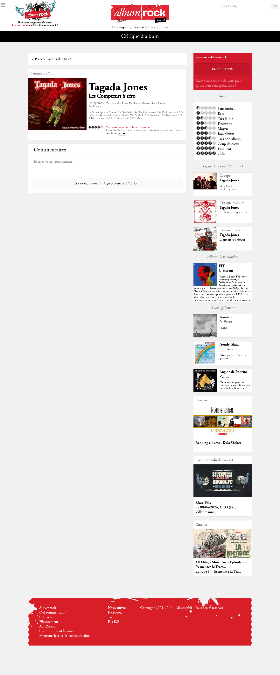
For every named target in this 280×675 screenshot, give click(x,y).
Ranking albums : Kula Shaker (218, 443)
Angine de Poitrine (233, 372)
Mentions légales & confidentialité (64, 636)
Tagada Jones (117, 87)
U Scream (226, 270)
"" (222, 291)
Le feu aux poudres (233, 212)
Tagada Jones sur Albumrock (222, 166)
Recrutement (48, 622)
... (196, 447)
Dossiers (138, 27)
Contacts (45, 617)
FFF (222, 266)
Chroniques (120, 27)
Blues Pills (203, 502)
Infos (151, 27)
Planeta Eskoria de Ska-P (53, 59)
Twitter (113, 617)
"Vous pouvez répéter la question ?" (233, 356)
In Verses (226, 322)
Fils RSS (114, 622)
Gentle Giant (229, 344)
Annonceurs (48, 626)
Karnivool (227, 317)
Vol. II (224, 376)
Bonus (163, 27)
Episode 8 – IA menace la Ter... (218, 571)
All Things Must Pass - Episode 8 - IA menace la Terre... (221, 564)
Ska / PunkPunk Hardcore (228, 187)
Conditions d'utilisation (56, 631)
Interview (226, 349)
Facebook (115, 612)
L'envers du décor (232, 239)
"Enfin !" (225, 328)
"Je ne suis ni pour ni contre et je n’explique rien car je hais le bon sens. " (235, 385)
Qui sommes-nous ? (53, 612)
